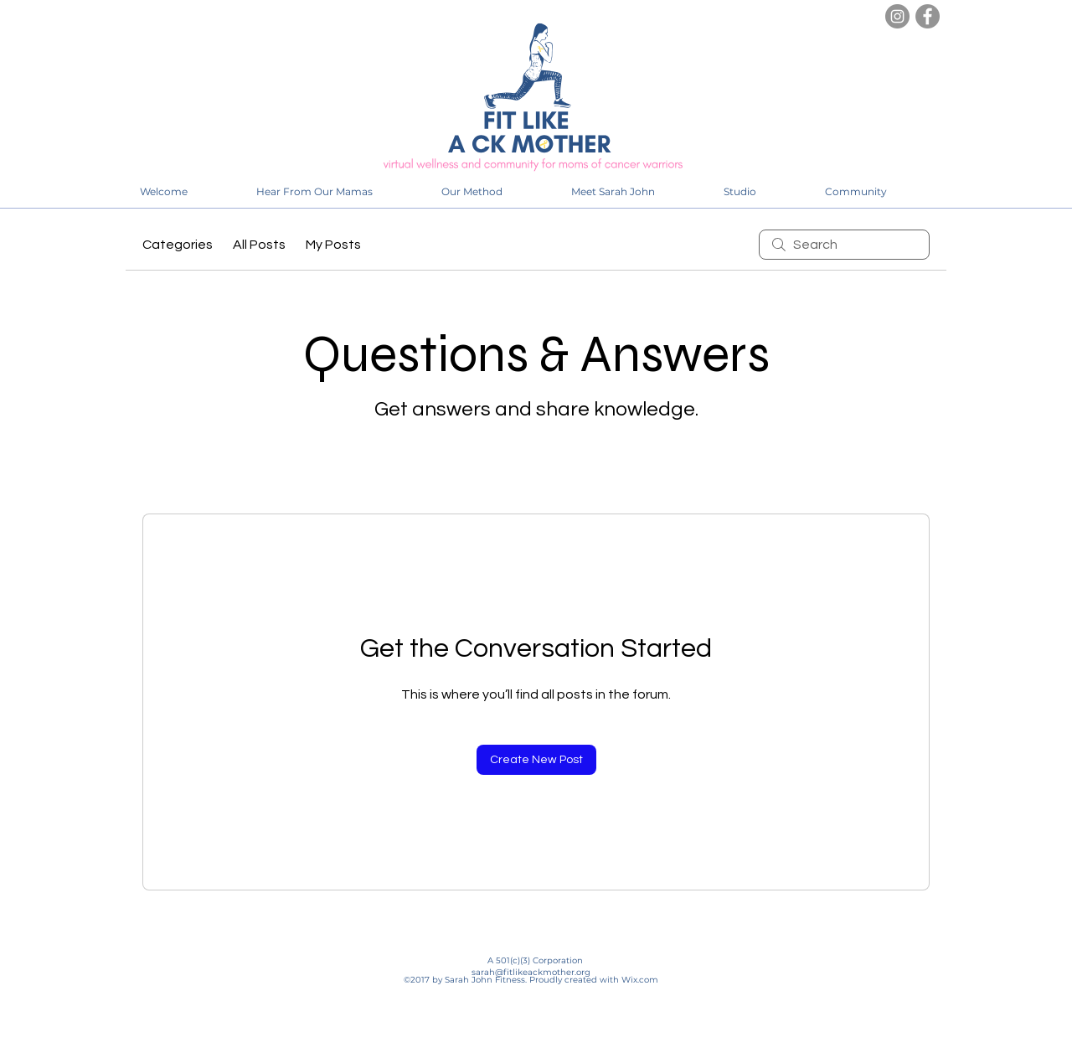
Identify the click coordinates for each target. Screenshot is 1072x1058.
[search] (844, 245)
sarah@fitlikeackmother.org (531, 972)
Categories (177, 244)
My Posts (333, 244)
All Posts (259, 244)
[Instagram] (897, 16)
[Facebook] (927, 16)
